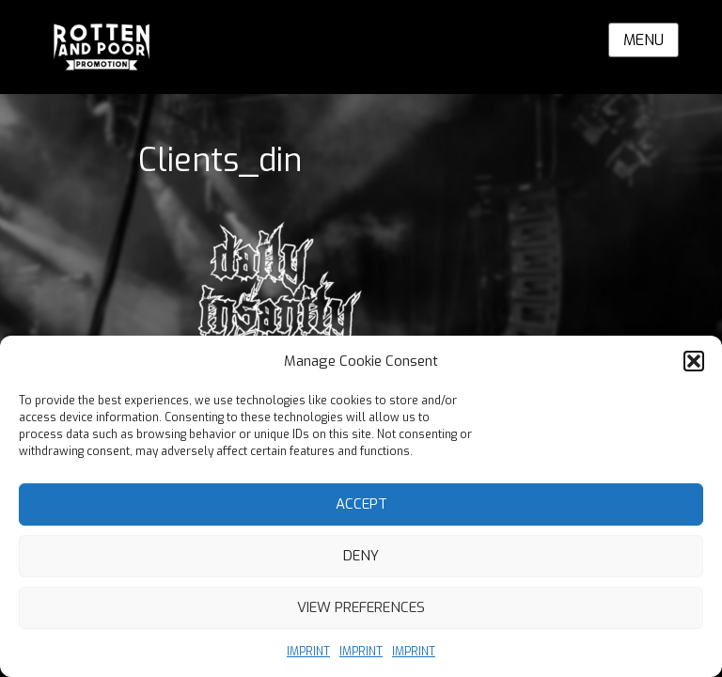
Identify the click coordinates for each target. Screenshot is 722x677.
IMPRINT (308, 651)
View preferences (361, 607)
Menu (643, 40)
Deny (361, 555)
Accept (361, 504)
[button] (693, 361)
